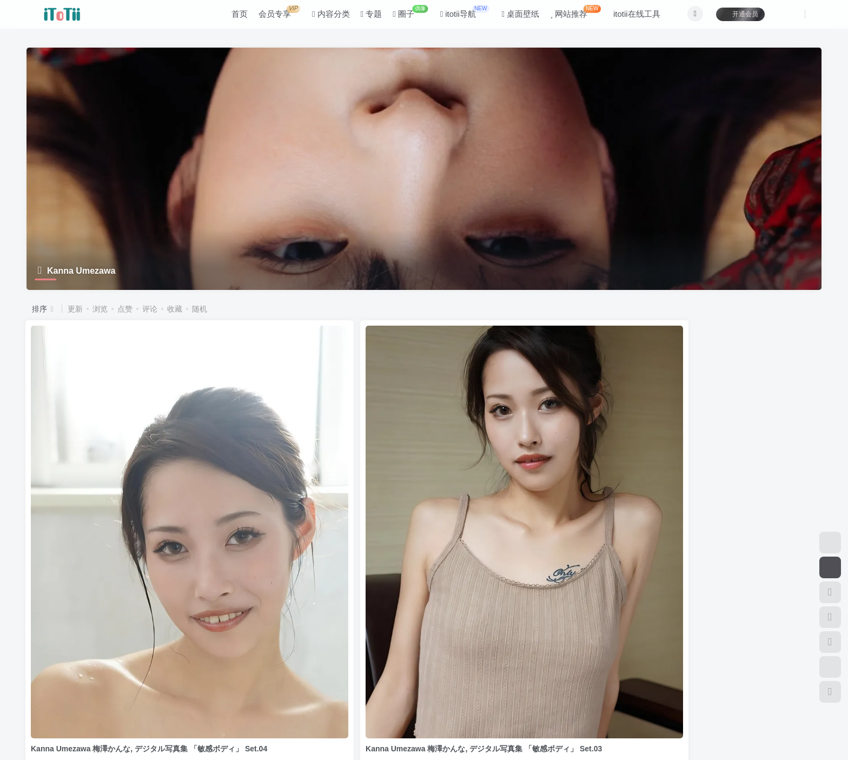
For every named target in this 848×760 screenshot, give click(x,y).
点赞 (124, 309)
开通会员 (734, 18)
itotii (84, 716)
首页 (233, 18)
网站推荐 (569, 16)
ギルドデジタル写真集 (97, 597)
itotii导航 (458, 16)
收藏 (174, 309)
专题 (365, 18)
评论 (149, 309)
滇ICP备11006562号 (48, 733)
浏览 (100, 309)
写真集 (46, 597)
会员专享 (273, 16)
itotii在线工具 (630, 18)
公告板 (157, 666)
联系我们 (271, 666)
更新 (75, 309)
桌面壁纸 (514, 18)
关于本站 (232, 666)
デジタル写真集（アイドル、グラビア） (322, 597)
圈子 (404, 16)
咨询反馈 (193, 666)
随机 (199, 309)
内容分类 (324, 18)
